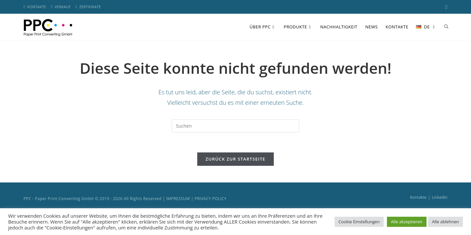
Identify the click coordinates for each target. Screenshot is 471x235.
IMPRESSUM (178, 198)
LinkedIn (439, 197)
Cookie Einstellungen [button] (359, 222)
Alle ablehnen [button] (445, 222)
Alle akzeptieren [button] (407, 222)
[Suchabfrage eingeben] (235, 126)
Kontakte (418, 197)
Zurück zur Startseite (236, 159)
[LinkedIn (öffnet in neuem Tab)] (445, 7)
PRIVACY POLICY (211, 198)
